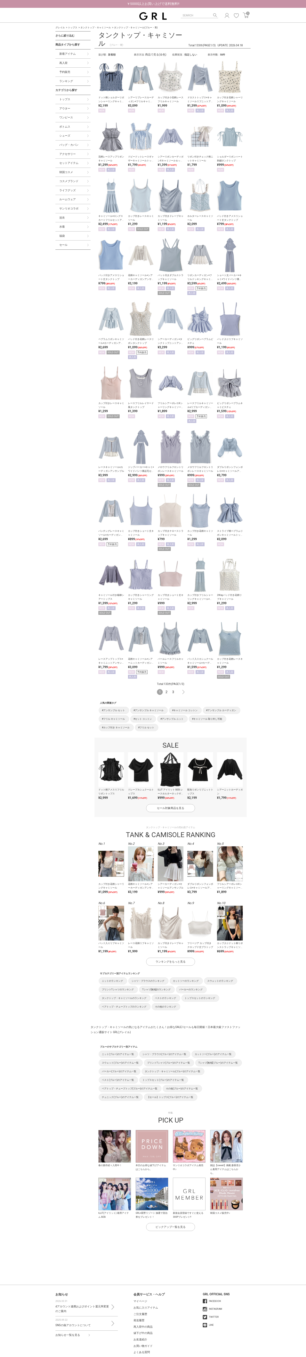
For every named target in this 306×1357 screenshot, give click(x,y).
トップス (72, 27)
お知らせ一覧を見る (67, 1334)
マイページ (140, 1301)
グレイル (60, 27)
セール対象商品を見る (170, 808)
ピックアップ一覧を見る (171, 1226)
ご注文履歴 (140, 1314)
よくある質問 (141, 1352)
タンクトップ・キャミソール (95, 27)
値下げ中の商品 (143, 1333)
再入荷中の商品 (143, 1326)
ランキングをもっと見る (171, 961)
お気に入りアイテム (145, 1307)
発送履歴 (138, 1320)
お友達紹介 (140, 1339)
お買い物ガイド (143, 1345)
